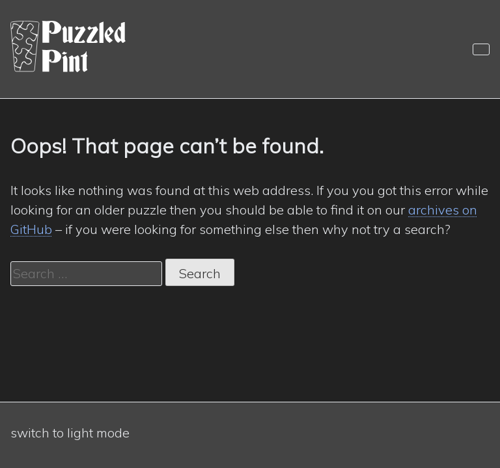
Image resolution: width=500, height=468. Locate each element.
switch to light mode (70, 432)
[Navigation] (481, 49)
